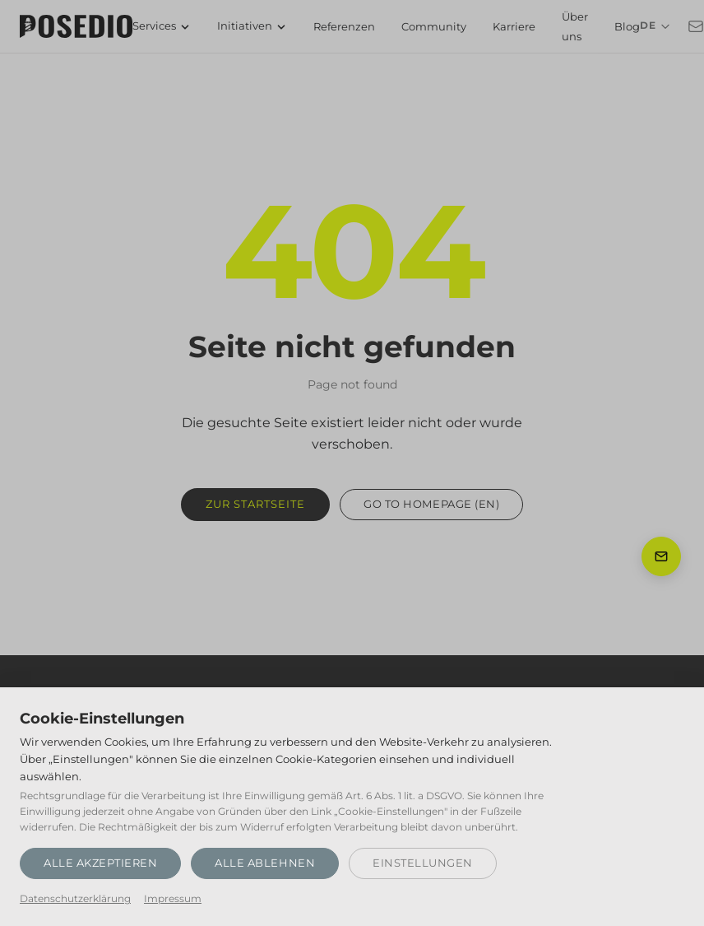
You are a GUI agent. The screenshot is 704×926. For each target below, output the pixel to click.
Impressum (172, 899)
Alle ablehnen (265, 862)
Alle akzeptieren (100, 862)
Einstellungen (423, 862)
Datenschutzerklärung (75, 899)
